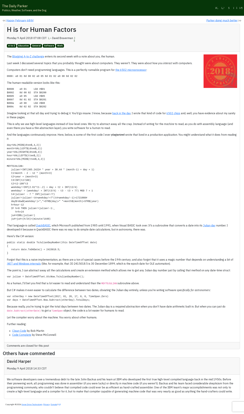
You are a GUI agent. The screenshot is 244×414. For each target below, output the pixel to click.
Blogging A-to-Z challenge (28, 56)
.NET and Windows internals (24, 263)
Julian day (209, 225)
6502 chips (173, 113)
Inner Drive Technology (32, 404)
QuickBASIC (43, 225)
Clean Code (19, 330)
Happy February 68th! (20, 20)
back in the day (121, 113)
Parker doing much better (222, 20)
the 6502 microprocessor (130, 70)
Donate (54, 404)
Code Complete (21, 334)
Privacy (46, 404)
